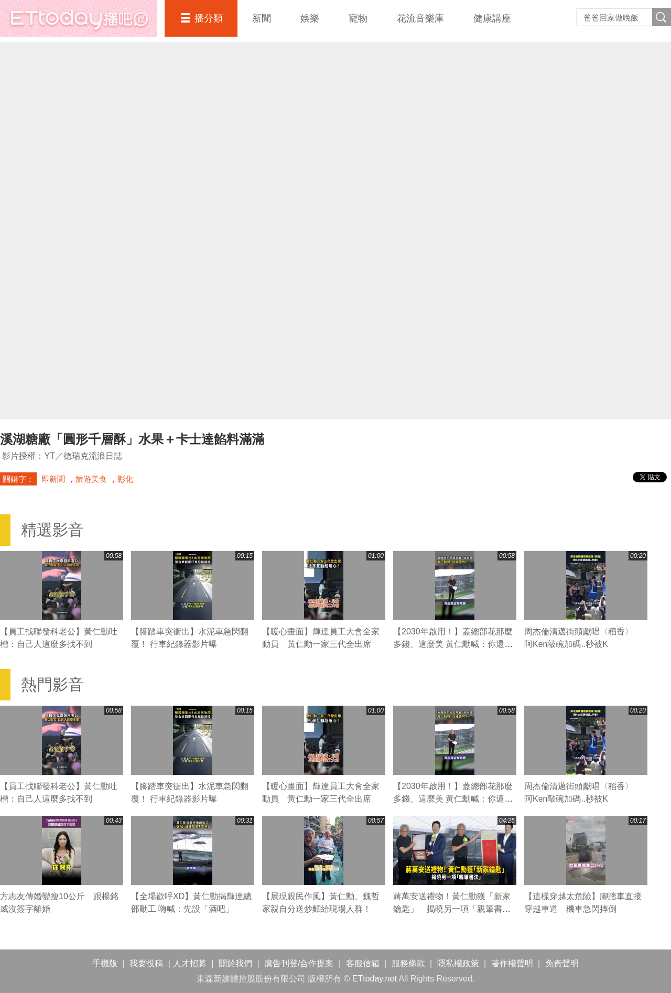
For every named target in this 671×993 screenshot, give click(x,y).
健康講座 (492, 18)
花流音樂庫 (420, 18)
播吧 (78, 18)
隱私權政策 (458, 963)
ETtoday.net (374, 978)
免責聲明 (562, 963)
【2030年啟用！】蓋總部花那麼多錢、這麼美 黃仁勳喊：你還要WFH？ (453, 644)
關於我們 (235, 963)
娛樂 (309, 18)
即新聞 (53, 478)
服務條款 (408, 963)
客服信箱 (363, 963)
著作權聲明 (512, 963)
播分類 (208, 18)
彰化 (125, 478)
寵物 (358, 18)
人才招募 (190, 963)
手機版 (104, 963)
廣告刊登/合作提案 (298, 963)
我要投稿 (146, 963)
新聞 (261, 18)
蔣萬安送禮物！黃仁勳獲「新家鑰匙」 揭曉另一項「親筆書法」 (452, 909)
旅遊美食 (91, 478)
